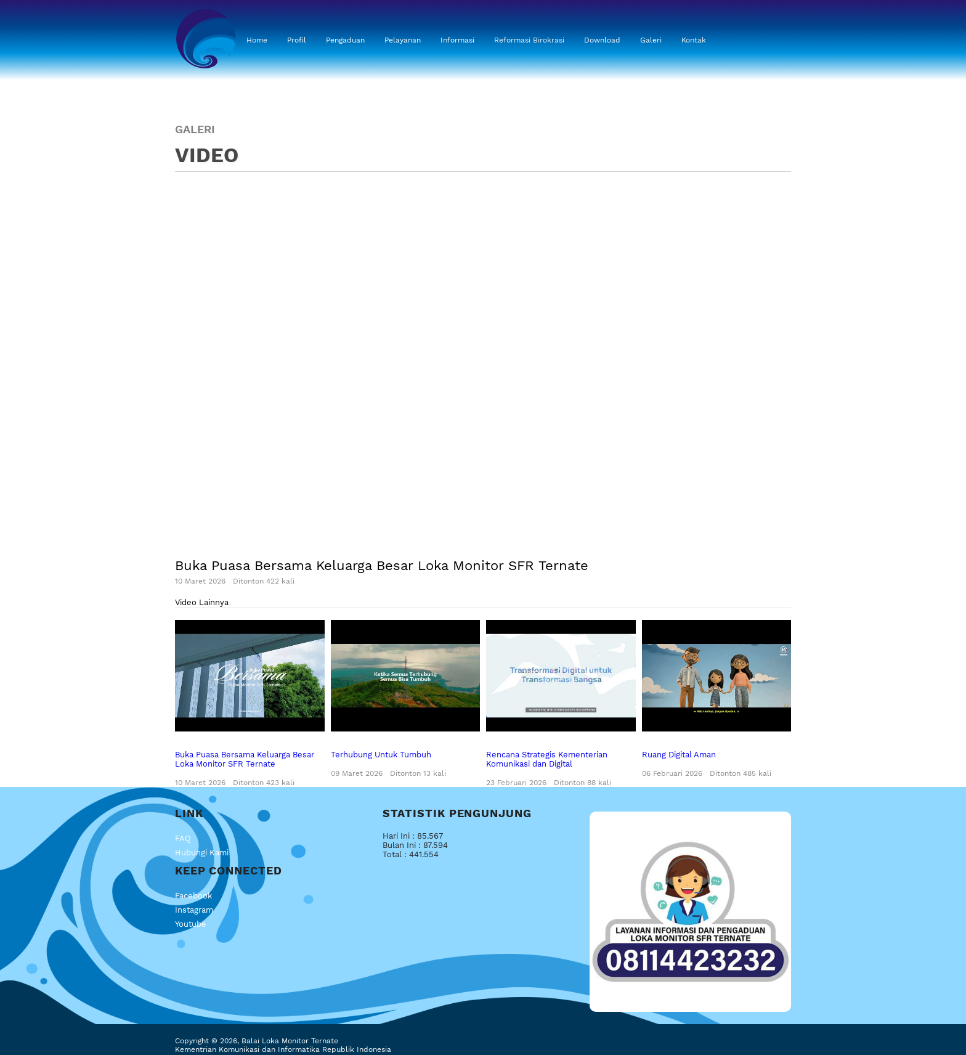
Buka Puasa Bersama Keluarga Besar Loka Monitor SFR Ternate (250, 704)
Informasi (457, 40)
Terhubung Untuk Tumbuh (406, 699)
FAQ (183, 838)
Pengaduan (345, 40)
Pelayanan (402, 40)
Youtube (190, 924)
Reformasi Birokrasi (529, 40)
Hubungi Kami (202, 852)
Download (602, 40)
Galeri (651, 40)
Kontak (693, 40)
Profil (296, 40)
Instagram (194, 909)
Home (256, 40)
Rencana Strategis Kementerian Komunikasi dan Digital (561, 704)
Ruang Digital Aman (717, 699)
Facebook (193, 895)
